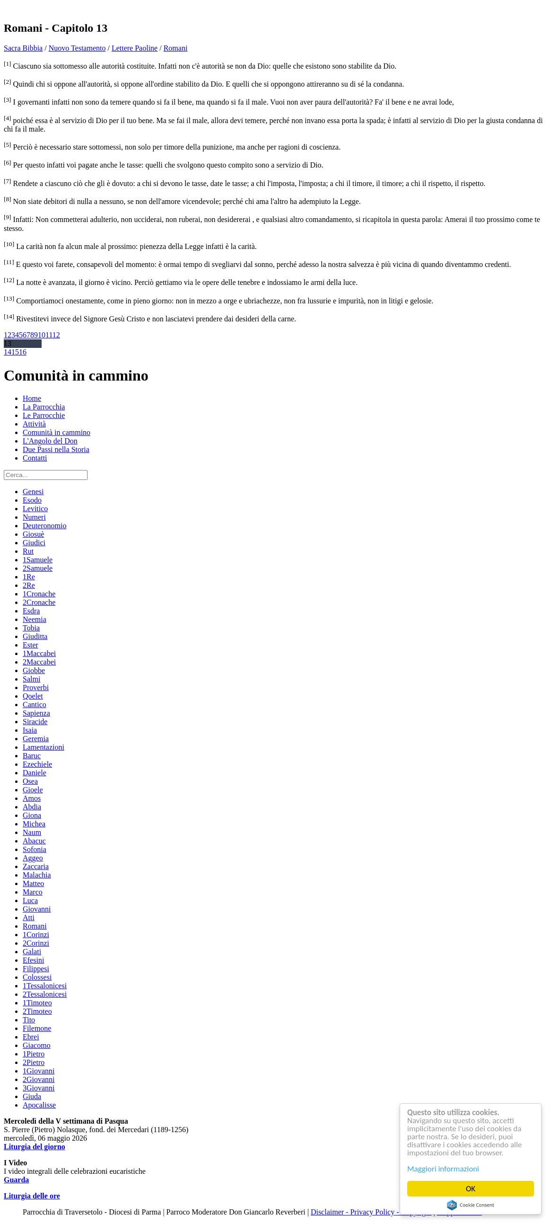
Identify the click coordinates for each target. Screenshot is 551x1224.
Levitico (35, 509)
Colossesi (37, 977)
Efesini (33, 960)
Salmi (31, 679)
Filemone (37, 1028)
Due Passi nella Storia (56, 449)
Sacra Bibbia (23, 48)
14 (7, 352)
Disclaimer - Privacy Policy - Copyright (371, 1212)
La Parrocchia (44, 407)
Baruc (32, 756)
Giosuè (33, 534)
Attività (34, 424)
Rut (28, 551)
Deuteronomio (44, 526)
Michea (34, 824)
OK (470, 1189)
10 (41, 335)
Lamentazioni (43, 747)
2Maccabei (39, 662)
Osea (30, 781)
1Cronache (39, 594)
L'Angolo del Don (50, 441)
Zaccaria (36, 866)
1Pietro (33, 1054)
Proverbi (36, 687)
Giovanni (37, 909)
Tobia (31, 628)
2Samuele (37, 568)
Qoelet (33, 696)
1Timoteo (37, 1003)
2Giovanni (39, 1079)
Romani (176, 48)
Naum (32, 832)
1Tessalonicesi (45, 986)
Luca (30, 900)
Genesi (33, 492)
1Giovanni (39, 1071)
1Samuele (37, 560)
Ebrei (31, 1037)
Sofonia (34, 849)
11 (48, 335)
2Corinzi (36, 943)
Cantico (34, 705)
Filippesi (36, 969)
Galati (32, 952)
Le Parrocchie (44, 415)
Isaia (30, 730)
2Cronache (39, 602)
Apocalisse (39, 1105)
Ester (30, 645)
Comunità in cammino (56, 432)
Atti (29, 918)
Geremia (36, 739)
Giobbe (34, 670)
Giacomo (37, 1045)
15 (15, 352)
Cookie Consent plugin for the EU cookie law (471, 1205)
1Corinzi (36, 935)
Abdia (32, 807)
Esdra (31, 611)
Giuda (32, 1096)
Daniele (34, 773)
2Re (29, 585)
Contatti (35, 458)
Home (32, 398)
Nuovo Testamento (77, 48)
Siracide (35, 722)
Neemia (34, 619)
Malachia (37, 875)
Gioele (33, 790)
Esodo (32, 500)
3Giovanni (39, 1088)
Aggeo (33, 858)
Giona (32, 815)
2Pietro (33, 1062)
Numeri (34, 517)
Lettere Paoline (134, 48)
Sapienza (36, 713)
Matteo (33, 883)
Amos (32, 798)
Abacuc (34, 841)
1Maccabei (39, 653)
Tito (29, 1020)
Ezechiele (37, 764)
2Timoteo (37, 1011)
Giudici (34, 543)
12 (56, 335)
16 (22, 352)
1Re (29, 577)
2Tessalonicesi (45, 994)
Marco (33, 892)
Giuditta (35, 636)
